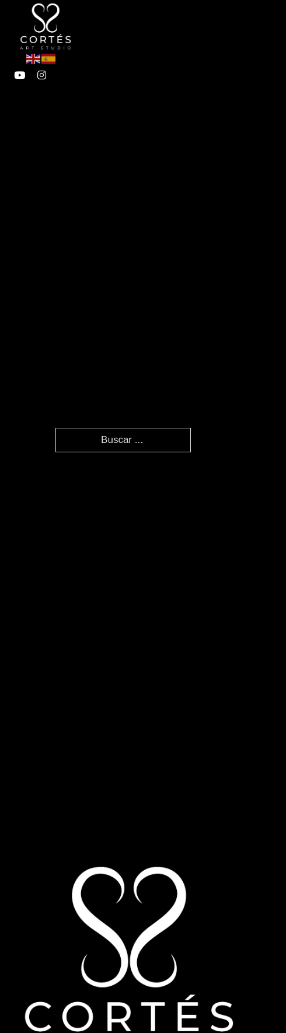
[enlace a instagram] (42, 75)
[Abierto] (188, 26)
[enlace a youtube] (19, 75)
